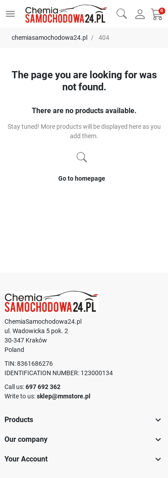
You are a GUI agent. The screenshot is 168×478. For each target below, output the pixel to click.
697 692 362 (43, 386)
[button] (121, 12)
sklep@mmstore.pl (63, 396)
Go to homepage (81, 178)
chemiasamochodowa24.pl (49, 37)
